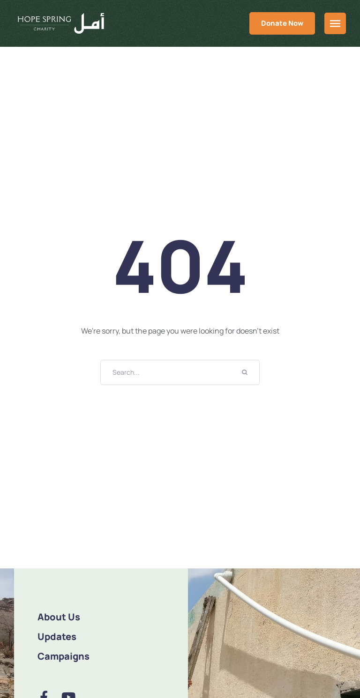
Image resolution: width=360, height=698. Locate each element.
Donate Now (282, 23)
